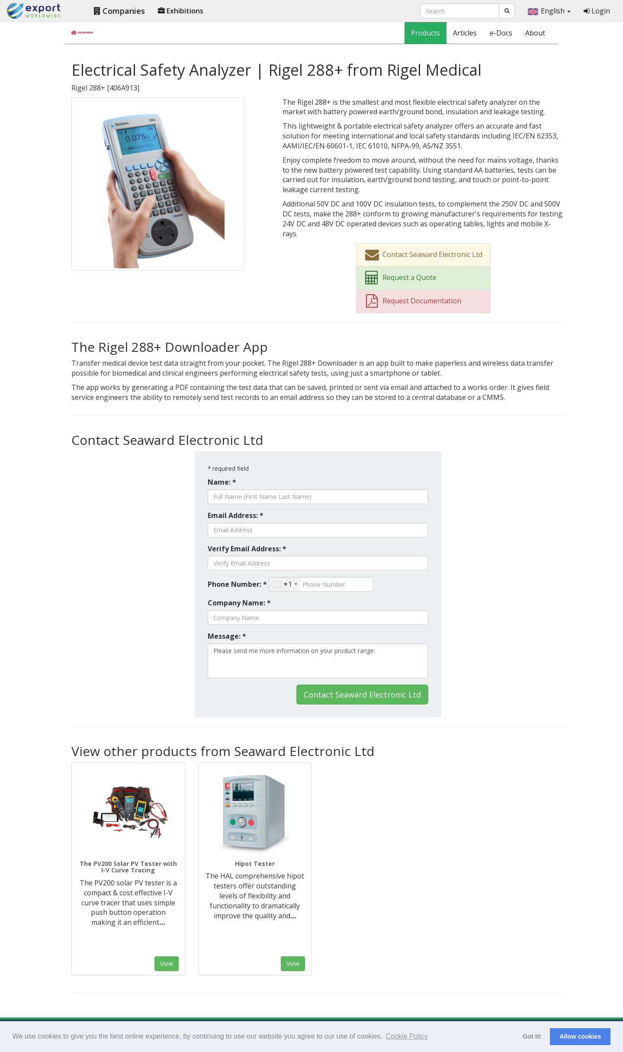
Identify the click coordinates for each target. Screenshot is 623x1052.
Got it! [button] (532, 1036)
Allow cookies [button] (580, 1036)
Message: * (227, 636)
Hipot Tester (255, 863)
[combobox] (284, 584)
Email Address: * (235, 515)
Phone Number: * (237, 584)
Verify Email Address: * (247, 548)
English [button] (549, 11)
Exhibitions (180, 11)
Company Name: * (239, 603)
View (166, 963)
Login (597, 11)
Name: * (222, 482)
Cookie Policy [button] (407, 1036)
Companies (119, 11)
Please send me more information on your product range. (318, 660)
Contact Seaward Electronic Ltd (362, 694)
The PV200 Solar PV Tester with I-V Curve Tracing (128, 866)
